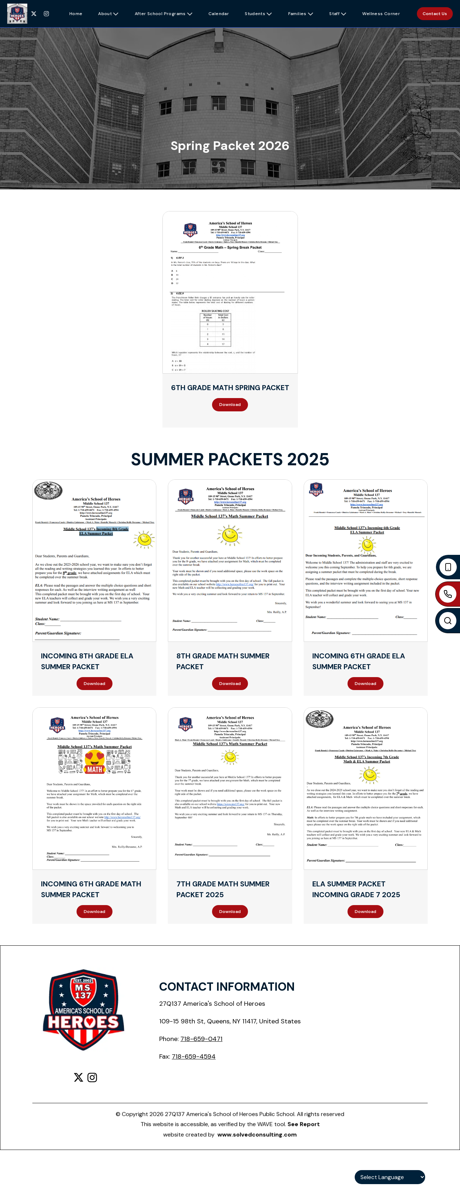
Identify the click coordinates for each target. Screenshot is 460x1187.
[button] (76, 13)
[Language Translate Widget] (390, 1177)
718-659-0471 (201, 1039)
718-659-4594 (194, 1056)
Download (230, 404)
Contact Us (435, 14)
